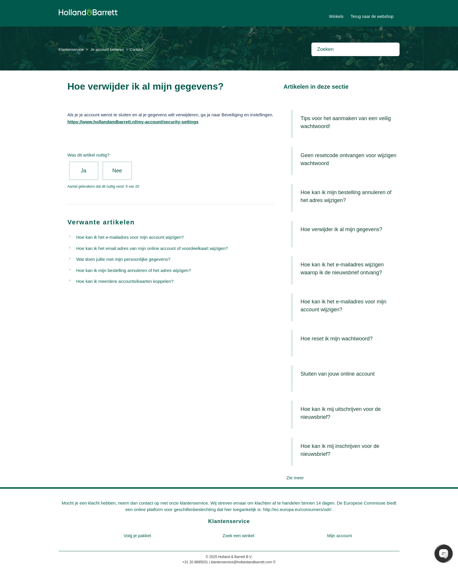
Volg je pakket (137, 535)
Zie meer (295, 477)
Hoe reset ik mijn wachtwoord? (337, 339)
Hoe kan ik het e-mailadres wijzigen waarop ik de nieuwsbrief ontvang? (342, 268)
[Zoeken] (355, 49)
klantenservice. (194, 502)
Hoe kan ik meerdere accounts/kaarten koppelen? (125, 281)
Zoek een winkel (238, 535)
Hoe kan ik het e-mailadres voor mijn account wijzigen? (130, 237)
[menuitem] (137, 535)
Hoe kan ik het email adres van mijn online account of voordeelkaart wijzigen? (152, 248)
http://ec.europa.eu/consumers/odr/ (297, 509)
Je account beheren (107, 49)
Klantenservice (71, 49)
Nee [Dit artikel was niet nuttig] (117, 171)
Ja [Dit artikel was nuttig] (83, 171)
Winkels (336, 16)
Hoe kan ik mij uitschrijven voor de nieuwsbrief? (341, 413)
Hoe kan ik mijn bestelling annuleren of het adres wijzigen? (133, 270)
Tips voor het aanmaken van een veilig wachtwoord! (346, 122)
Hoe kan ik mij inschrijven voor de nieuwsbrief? (340, 450)
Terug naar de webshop (371, 16)
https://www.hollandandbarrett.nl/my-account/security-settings (133, 121)
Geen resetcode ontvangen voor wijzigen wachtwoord (348, 159)
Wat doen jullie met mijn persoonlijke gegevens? (123, 259)
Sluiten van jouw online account (338, 374)
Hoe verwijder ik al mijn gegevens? (341, 229)
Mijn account (339, 535)
